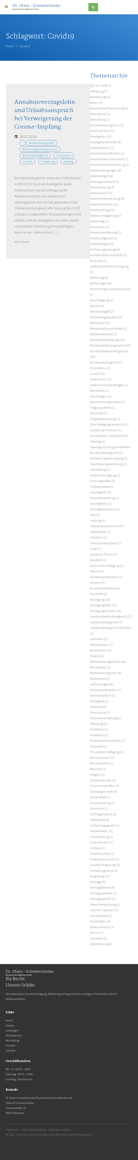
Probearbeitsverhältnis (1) (107, 741)
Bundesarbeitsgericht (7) (106, 362)
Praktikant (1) (99, 729)
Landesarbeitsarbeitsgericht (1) (111, 616)
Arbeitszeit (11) (100, 227)
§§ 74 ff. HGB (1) (100, 86)
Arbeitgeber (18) (100, 136)
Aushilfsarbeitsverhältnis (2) (108, 255)
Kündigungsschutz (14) (105, 611)
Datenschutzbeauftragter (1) (109, 385)
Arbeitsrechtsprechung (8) (107, 198)
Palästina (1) (98, 707)
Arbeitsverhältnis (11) (104, 204)
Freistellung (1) (100, 470)
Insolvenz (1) (98, 537)
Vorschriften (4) (100, 921)
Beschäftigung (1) (101, 300)
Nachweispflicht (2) (103, 695)
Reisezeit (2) (98, 769)
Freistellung (48, 161)
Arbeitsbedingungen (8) (105, 170)
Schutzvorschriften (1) (104, 786)
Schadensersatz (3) (103, 780)
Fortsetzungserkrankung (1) (109, 458)
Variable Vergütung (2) (105, 865)
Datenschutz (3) (100, 379)
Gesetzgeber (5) (100, 492)
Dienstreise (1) (99, 390)
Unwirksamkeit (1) (102, 853)
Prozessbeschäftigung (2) (107, 752)
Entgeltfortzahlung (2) (105, 419)
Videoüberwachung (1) (105, 904)
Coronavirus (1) (100, 368)
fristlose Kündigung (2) (105, 475)
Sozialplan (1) (99, 808)
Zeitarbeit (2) (98, 938)
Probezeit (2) (98, 746)
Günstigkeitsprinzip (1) (105, 509)
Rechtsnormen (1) (102, 758)
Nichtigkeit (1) (99, 701)
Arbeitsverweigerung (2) (105, 216)
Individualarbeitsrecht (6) (107, 526)
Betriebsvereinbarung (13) (107, 340)
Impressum (12, 1129)
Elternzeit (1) (98, 413)
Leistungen (12, 1030)
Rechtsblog (12, 1040)
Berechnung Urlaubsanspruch (40, 149)
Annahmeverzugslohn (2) (107, 125)
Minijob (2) (97, 656)
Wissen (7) (97, 933)
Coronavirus (64, 155)
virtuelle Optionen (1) (104, 910)
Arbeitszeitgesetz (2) (103, 238)
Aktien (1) (96, 103)
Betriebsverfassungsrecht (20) (110, 345)
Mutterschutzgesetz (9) (105, 673)
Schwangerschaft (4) (103, 791)
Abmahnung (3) (100, 97)
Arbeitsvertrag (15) (102, 210)
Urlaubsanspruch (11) (104, 859)
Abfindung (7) (99, 91)
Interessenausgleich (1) (105, 543)
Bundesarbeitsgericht (35, 155)
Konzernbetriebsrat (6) (105, 588)
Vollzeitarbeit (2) (101, 916)
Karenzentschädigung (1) (107, 566)
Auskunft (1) (98, 261)
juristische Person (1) (104, 554)
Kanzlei (10, 1025)
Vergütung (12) (100, 876)
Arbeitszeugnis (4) (102, 244)
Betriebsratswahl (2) (103, 334)
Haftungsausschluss (59, 1129)
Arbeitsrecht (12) (101, 193)
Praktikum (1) (99, 735)
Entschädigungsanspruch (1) (109, 424)
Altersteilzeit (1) (100, 114)
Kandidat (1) (98, 560)
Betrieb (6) (97, 306)
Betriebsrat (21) (100, 323)
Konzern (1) (98, 582)
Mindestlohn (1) (100, 650)
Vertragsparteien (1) (103, 893)
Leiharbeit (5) (99, 639)
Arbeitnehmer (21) (102, 148)
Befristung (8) (99, 278)
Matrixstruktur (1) (101, 645)
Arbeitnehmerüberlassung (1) (109, 165)
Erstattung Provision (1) (106, 430)
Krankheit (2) (98, 594)
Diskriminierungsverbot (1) (107, 402)
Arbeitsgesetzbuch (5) (104, 182)
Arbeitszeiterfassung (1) (105, 232)
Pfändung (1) (98, 724)
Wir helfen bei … (15, 1035)
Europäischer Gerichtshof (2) (109, 436)
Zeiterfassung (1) (101, 944)
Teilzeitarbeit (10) (101, 831)
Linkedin (10, 1050)
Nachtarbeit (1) (100, 679)
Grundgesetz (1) (101, 503)
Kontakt (10, 1045)
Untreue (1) (97, 848)
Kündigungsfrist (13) (103, 605)
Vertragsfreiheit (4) (102, 887)
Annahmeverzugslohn (41, 143)
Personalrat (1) (100, 712)
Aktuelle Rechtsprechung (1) (109, 108)
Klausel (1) (97, 571)
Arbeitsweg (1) (99, 221)
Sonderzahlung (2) (102, 803)
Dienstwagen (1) (101, 396)
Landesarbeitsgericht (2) (106, 622)
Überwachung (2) (101, 837)
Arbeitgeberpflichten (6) (106, 142)
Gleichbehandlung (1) (104, 498)
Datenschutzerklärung (33, 1129)
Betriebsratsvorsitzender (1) (108, 328)
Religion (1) (97, 774)
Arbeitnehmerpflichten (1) (107, 153)
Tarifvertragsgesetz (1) (105, 825)
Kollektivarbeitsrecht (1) (106, 577)
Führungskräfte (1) (102, 481)
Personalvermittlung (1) (106, 718)
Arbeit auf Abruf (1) (102, 131)
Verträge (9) (98, 882)
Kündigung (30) (100, 599)
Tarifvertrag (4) (99, 820)
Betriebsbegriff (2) (102, 311)
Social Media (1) (100, 797)
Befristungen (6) (101, 283)
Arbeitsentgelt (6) (101, 176)
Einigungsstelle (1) (102, 407)
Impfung (68, 161)
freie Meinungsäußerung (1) (108, 464)
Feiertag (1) (97, 441)
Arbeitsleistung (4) (102, 187)
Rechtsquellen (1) (102, 763)
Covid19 (27, 161)
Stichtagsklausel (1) (103, 814)
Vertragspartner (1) (103, 899)
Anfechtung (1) (100, 119)
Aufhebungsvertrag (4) (105, 249)
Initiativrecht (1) (100, 532)
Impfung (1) (98, 520)
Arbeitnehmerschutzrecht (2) (109, 159)
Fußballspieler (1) (102, 487)
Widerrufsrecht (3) (102, 927)
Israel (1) (96, 549)
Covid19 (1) (97, 374)
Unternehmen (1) (101, 842)
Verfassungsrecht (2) (104, 871)
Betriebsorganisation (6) (106, 317)
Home (10, 46)
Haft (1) (95, 515)
